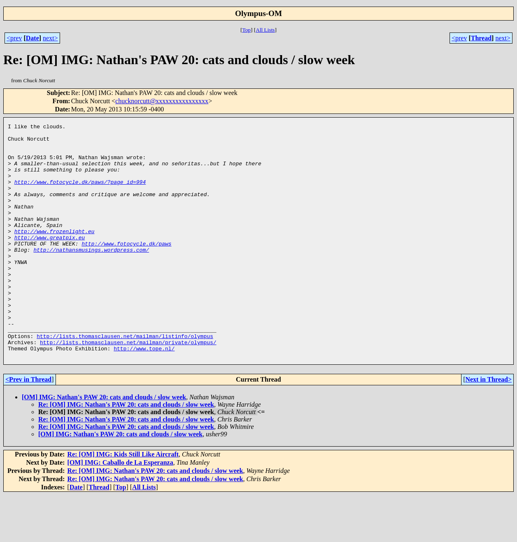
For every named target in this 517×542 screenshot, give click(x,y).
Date (32, 38)
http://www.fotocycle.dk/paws (126, 268)
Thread (481, 38)
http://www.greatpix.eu (49, 260)
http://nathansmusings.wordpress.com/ (91, 275)
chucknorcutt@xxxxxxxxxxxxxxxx (161, 100)
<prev (14, 38)
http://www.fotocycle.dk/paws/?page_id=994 (80, 194)
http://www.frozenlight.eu (54, 253)
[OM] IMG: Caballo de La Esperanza (120, 509)
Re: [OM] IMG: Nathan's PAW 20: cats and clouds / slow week (126, 451)
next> (50, 38)
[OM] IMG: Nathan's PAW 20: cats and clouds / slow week (104, 443)
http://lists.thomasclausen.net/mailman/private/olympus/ (128, 386)
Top (246, 30)
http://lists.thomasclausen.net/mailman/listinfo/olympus (125, 379)
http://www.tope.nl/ (144, 394)
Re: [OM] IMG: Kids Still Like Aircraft (123, 501)
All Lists (265, 30)
